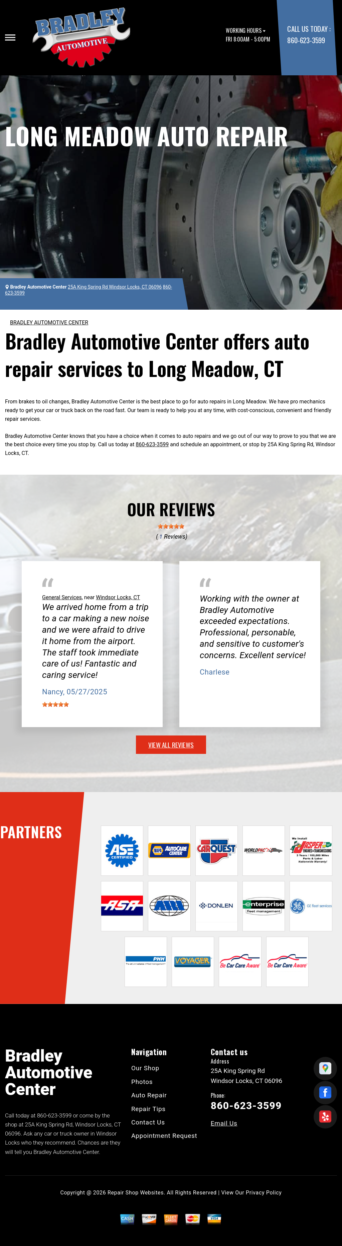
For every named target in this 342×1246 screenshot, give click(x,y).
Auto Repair (149, 1095)
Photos (142, 1082)
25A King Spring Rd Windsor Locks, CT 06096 (115, 287)
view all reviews (171, 744)
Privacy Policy (264, 1192)
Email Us (224, 1123)
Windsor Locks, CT (118, 597)
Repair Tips (148, 1109)
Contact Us (148, 1122)
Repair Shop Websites (136, 1192)
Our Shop (145, 1068)
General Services (62, 597)
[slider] (171, 526)
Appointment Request (164, 1136)
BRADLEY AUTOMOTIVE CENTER (49, 322)
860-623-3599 (306, 40)
